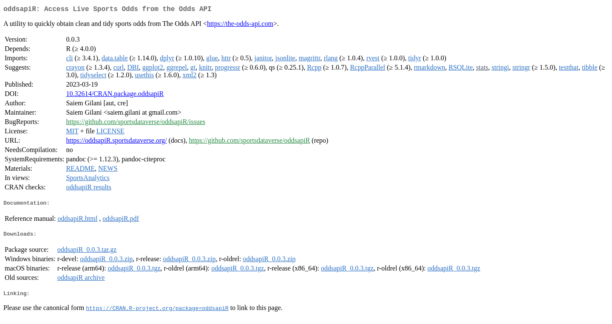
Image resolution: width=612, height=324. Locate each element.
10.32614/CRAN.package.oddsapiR (115, 95)
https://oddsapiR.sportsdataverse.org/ (116, 142)
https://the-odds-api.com (240, 25)
